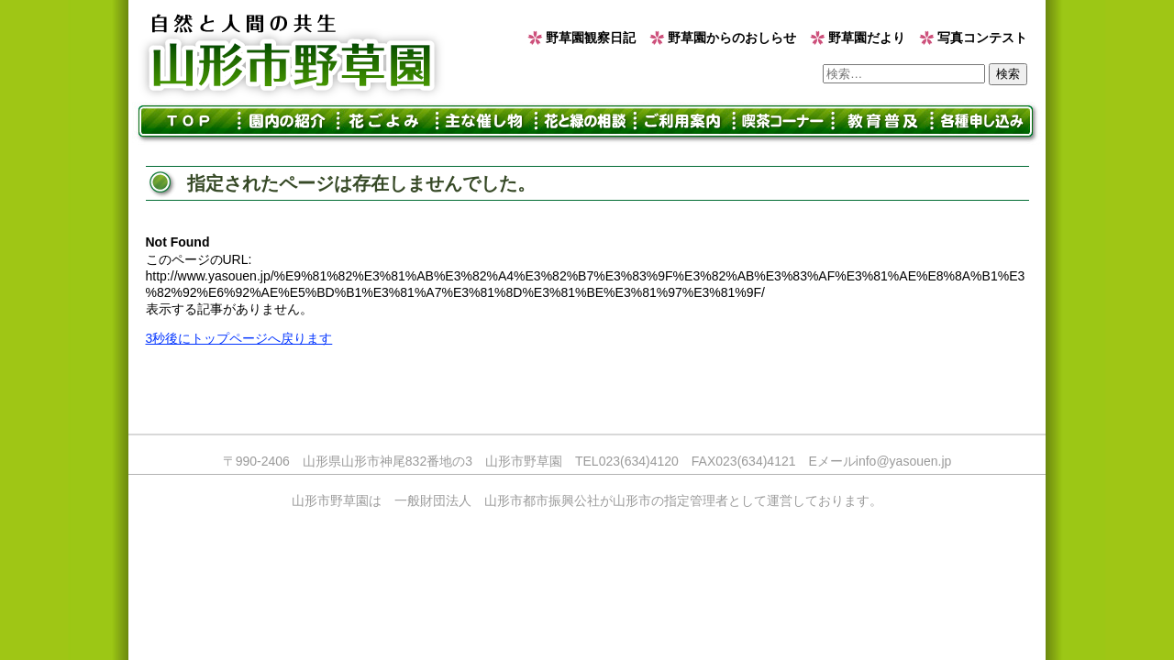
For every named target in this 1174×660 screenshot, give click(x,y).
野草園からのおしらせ (732, 37)
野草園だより (866, 37)
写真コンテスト (982, 37)
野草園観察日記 (591, 37)
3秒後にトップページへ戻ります (239, 338)
